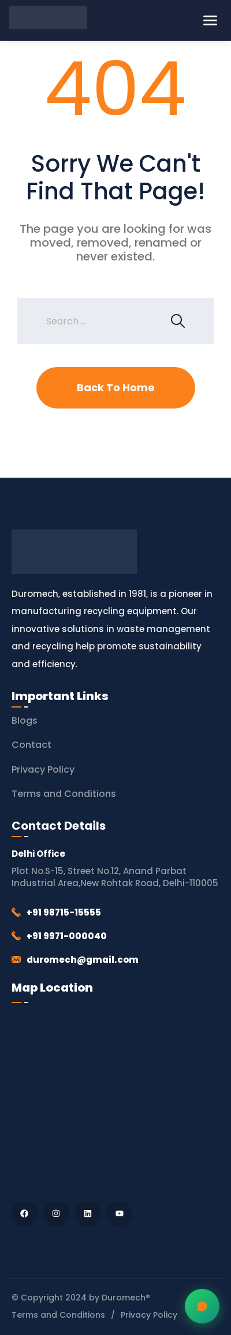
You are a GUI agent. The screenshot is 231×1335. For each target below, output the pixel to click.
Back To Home (116, 387)
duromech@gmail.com (83, 960)
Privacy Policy (43, 769)
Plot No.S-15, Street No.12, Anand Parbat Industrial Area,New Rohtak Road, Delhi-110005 (115, 877)
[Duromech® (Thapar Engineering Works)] (115, 1099)
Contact (31, 744)
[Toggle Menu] (210, 20)
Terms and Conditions (64, 793)
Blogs (25, 720)
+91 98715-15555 (64, 912)
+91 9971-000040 (67, 936)
